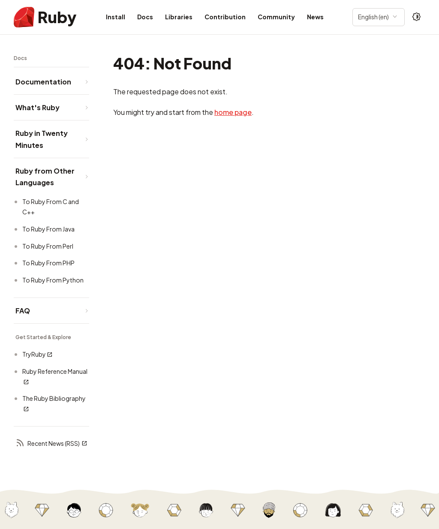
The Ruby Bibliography (54, 403)
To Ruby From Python (53, 280)
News (315, 17)
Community (276, 17)
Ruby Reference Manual (54, 376)
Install (115, 17)
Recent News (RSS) (51, 443)
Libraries (178, 17)
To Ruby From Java (48, 229)
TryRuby (37, 354)
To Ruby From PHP (48, 263)
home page (233, 112)
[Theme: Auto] (416, 17)
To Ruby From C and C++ (50, 207)
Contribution (225, 17)
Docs (145, 17)
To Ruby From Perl (47, 246)
